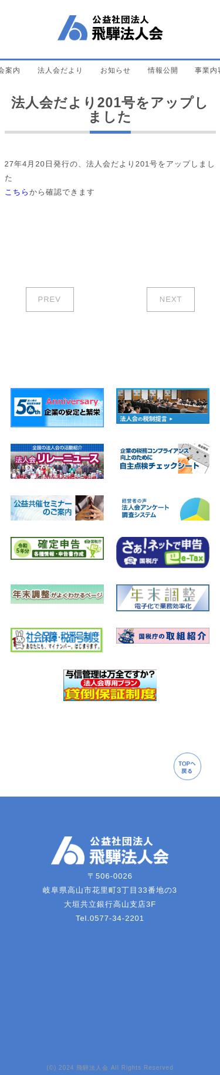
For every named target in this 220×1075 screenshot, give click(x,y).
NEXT (171, 299)
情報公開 (163, 70)
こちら (17, 192)
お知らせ (115, 70)
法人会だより (60, 70)
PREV (49, 299)
